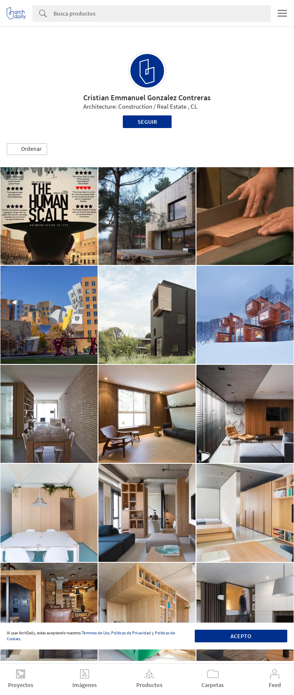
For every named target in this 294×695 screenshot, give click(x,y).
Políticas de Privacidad (131, 633)
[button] (27, 149)
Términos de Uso (95, 633)
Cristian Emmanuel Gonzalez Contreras (147, 97)
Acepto (240, 636)
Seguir (147, 122)
